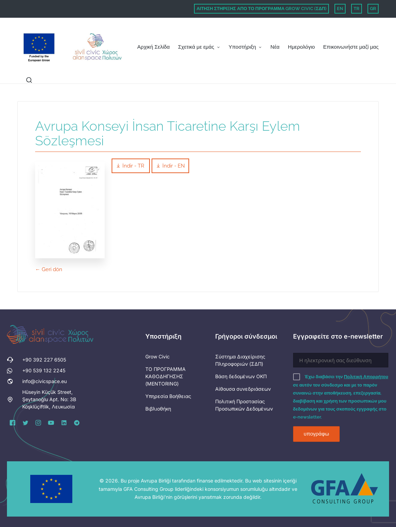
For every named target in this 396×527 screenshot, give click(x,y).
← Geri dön (48, 269)
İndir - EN (170, 166)
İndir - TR (131, 166)
